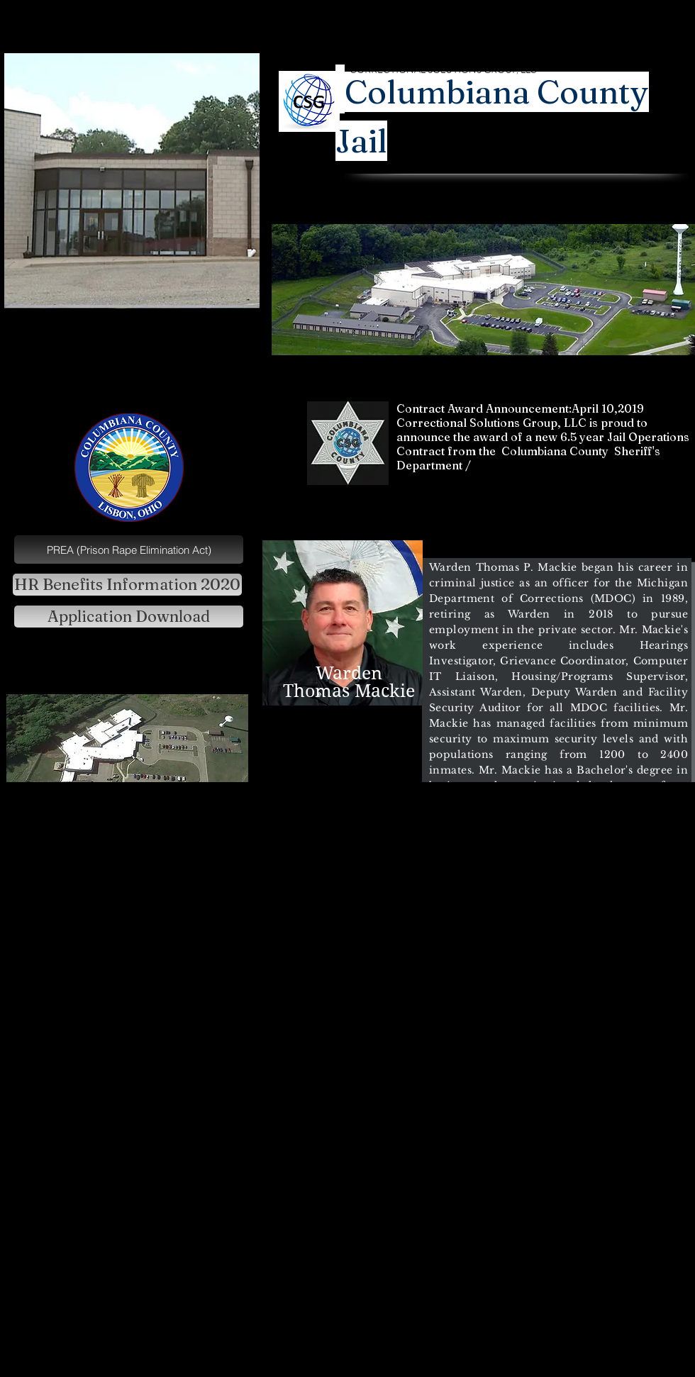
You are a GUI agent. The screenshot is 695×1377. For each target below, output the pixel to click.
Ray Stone (540, 210)
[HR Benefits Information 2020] (127, 585)
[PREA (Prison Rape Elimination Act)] (128, 549)
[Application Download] (128, 617)
